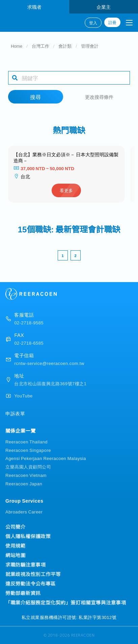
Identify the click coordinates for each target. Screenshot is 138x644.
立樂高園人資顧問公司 (28, 466)
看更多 (66, 190)
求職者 (34, 6)
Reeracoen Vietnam (26, 475)
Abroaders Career (24, 511)
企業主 (103, 6)
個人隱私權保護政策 (28, 536)
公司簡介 (15, 526)
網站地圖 (15, 555)
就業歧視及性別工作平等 (33, 574)
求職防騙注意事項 (25, 564)
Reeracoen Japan (23, 483)
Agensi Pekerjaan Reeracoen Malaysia (45, 458)
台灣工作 (40, 46)
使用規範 (15, 545)
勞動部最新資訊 (22, 593)
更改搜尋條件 (99, 96)
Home (16, 46)
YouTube (23, 395)
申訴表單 (15, 413)
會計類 (65, 46)
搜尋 (35, 97)
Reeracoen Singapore (28, 450)
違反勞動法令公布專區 (30, 583)
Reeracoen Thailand (26, 441)
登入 (93, 22)
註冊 (112, 22)
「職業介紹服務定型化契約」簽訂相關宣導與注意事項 (65, 602)
